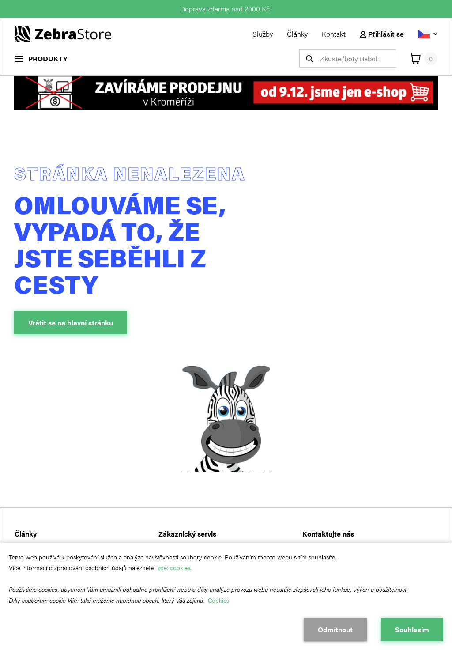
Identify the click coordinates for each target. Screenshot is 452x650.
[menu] (41, 58)
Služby (262, 34)
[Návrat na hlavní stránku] (63, 33)
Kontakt (334, 34)
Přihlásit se (382, 34)
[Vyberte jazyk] (427, 34)
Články (297, 34)
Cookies (218, 600)
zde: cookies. (175, 567)
